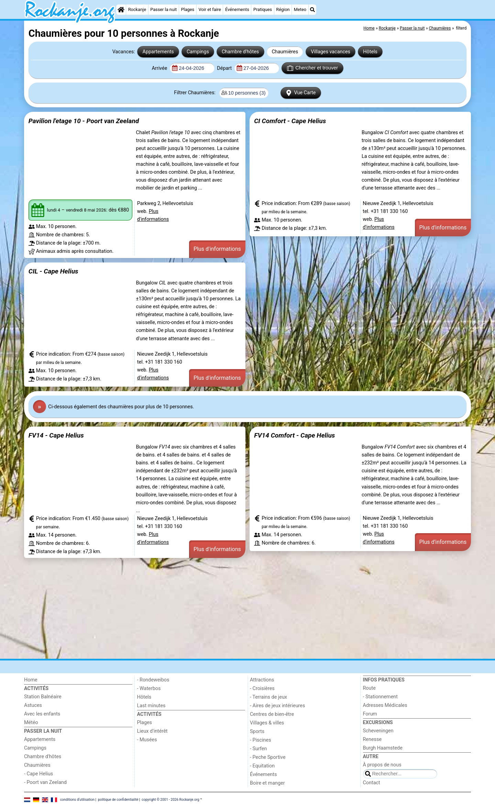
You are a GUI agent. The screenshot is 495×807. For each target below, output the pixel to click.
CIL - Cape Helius (53, 271)
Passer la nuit (163, 9)
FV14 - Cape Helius (56, 435)
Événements (237, 9)
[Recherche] (312, 9)
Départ (225, 68)
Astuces (33, 705)
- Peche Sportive (268, 757)
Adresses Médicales (385, 705)
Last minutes (151, 706)
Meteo (300, 9)
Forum (370, 714)
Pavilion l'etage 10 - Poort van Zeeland (84, 121)
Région (282, 9)
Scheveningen (378, 731)
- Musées (147, 740)
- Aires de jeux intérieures (277, 706)
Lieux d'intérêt (152, 731)
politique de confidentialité (118, 799)
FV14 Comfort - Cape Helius (294, 435)
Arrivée (160, 68)
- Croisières (262, 688)
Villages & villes (267, 723)
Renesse (372, 739)
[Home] (121, 9)
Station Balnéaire (43, 697)
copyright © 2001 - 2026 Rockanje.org (170, 799)
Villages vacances (330, 52)
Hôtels (370, 52)
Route (369, 688)
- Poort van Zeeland (45, 782)
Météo (31, 722)
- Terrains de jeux (268, 697)
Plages (187, 9)
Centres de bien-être (272, 714)
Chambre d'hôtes (240, 52)
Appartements (158, 52)
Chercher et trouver (312, 68)
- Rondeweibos (153, 680)
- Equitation (262, 766)
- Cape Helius (38, 774)
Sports (257, 731)
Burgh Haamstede (383, 748)
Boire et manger (267, 783)
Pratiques (262, 9)
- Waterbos (149, 688)
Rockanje (137, 9)
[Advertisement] (230, 608)
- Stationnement (380, 697)
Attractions (262, 680)
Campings (198, 52)
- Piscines (260, 740)
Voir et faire (209, 9)
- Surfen (258, 749)
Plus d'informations (217, 249)
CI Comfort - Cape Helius (290, 121)
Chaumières (285, 52)
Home (30, 680)
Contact (371, 783)
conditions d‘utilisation (77, 799)
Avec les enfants (42, 714)
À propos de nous (382, 765)
